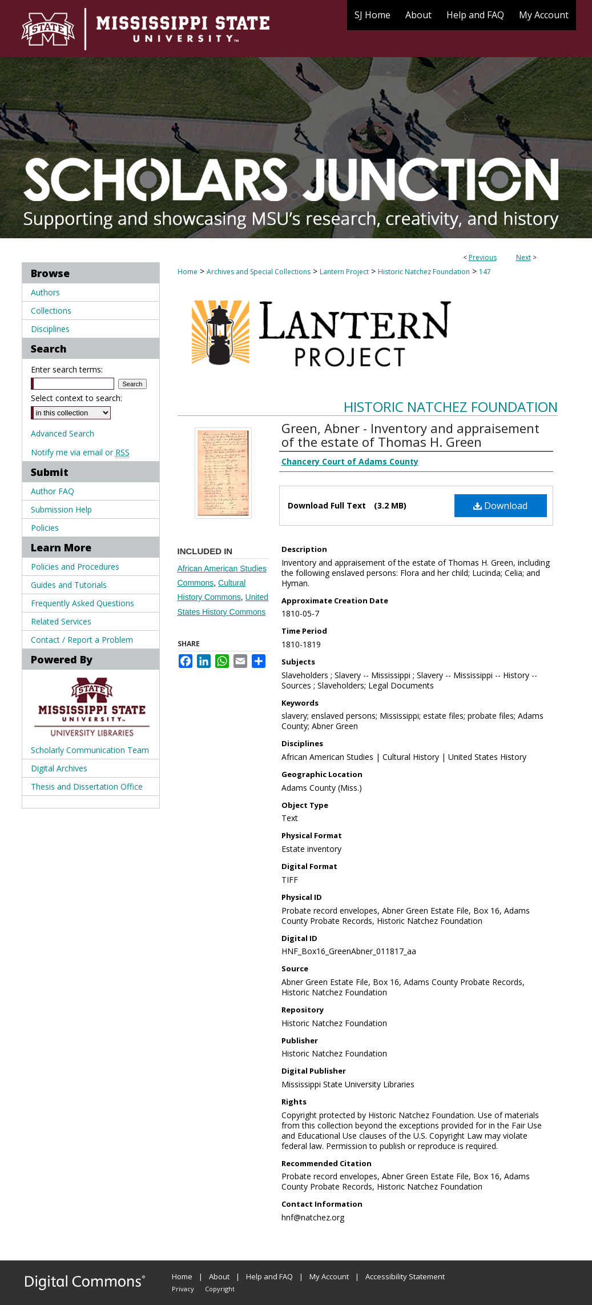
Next (523, 257)
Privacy (183, 1288)
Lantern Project (344, 272)
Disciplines (50, 328)
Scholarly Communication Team (90, 749)
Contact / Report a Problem (82, 639)
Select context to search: (76, 398)
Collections (51, 310)
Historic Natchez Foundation (424, 272)
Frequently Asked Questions (82, 603)
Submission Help (61, 509)
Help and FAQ (269, 1276)
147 (485, 272)
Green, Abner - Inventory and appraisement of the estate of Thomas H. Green (410, 434)
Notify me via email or (80, 452)
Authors (45, 292)
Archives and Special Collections (259, 272)
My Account (329, 1276)
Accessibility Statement (405, 1276)
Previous (483, 257)
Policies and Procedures (75, 566)
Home (188, 272)
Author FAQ (52, 491)
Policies (45, 527)
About (219, 1276)
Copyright (220, 1288)
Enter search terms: (67, 369)
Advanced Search (62, 433)
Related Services (61, 621)
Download (500, 505)
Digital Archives (59, 768)
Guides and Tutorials (69, 584)
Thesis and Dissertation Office (87, 786)
